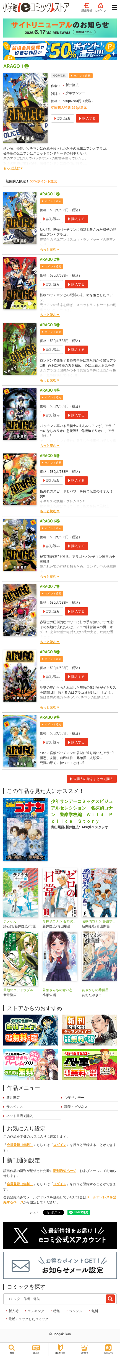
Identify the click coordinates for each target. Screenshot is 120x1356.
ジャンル (75, 1311)
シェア (35, 1212)
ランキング (36, 1311)
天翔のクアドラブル (18, 990)
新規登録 (86, 7)
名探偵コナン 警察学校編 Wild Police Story (99, 921)
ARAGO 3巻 (50, 325)
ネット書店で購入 (19, 1116)
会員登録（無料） (20, 1145)
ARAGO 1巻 (50, 194)
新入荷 (14, 1311)
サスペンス (14, 1107)
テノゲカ (10, 921)
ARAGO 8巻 (50, 652)
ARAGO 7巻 (50, 586)
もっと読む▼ (13, 168)
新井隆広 (72, 85)
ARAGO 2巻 (50, 259)
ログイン (100, 7)
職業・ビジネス (76, 1107)
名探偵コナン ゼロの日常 (60, 921)
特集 (56, 1311)
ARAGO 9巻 (50, 717)
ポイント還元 (82, 75)
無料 (95, 1311)
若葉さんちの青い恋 (57, 990)
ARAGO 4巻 (50, 390)
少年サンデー (75, 93)
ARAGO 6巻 (50, 521)
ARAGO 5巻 (50, 455)
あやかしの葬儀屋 (95, 990)
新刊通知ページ (64, 1171)
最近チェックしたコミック (28, 1319)
